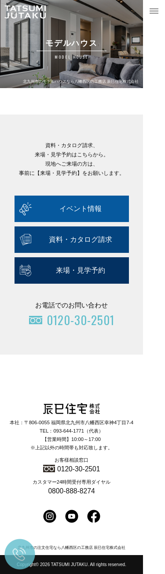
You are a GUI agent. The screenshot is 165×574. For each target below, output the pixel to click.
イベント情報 (80, 208)
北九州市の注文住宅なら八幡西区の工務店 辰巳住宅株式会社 (71, 547)
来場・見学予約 (80, 270)
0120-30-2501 (78, 469)
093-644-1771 (68, 430)
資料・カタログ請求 (80, 239)
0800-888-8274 (71, 491)
